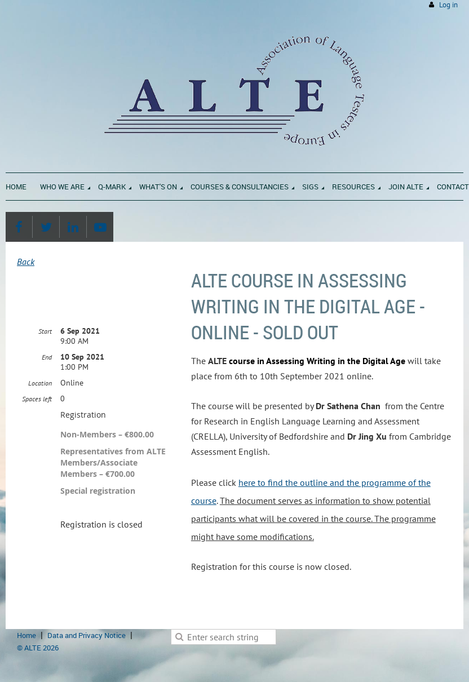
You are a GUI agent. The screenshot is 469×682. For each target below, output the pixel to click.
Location (40, 383)
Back (25, 261)
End (47, 357)
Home (26, 635)
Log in (448, 5)
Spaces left (37, 399)
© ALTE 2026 (38, 648)
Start (45, 331)
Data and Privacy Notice (86, 635)
